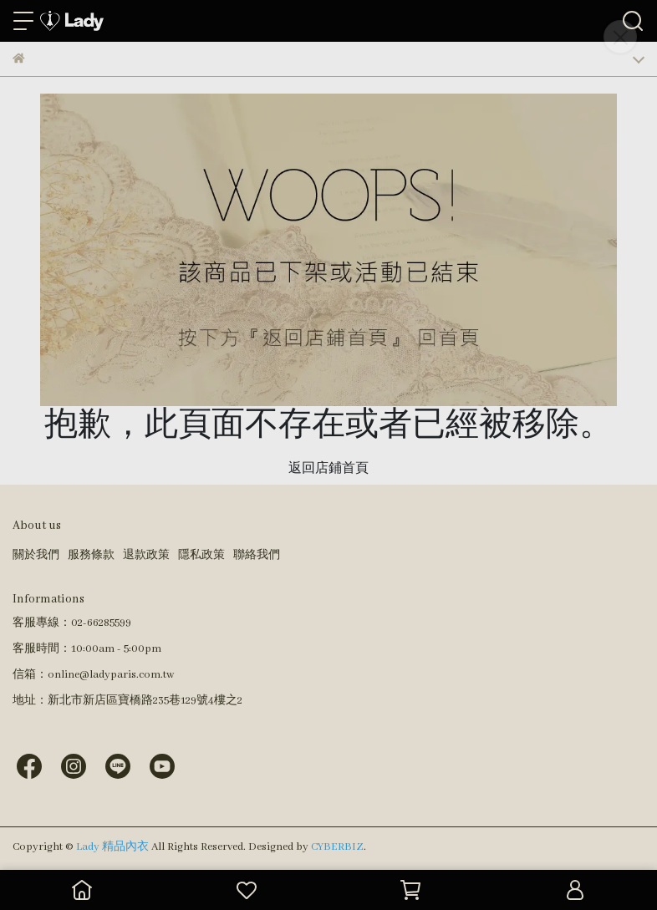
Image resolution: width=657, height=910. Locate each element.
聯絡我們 (256, 555)
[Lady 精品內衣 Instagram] (73, 766)
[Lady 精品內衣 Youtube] (162, 766)
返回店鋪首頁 (328, 468)
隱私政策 (201, 555)
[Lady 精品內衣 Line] (118, 766)
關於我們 (36, 555)
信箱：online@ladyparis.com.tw (93, 675)
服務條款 (91, 555)
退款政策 (146, 555)
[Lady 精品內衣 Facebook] (29, 766)
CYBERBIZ (337, 847)
